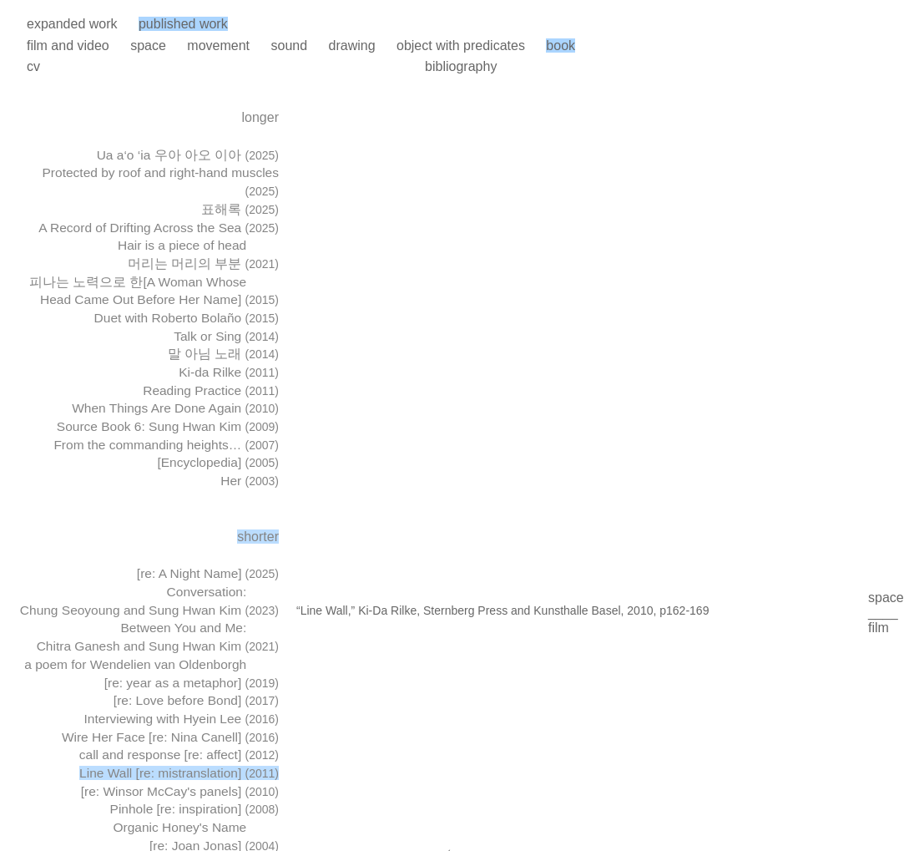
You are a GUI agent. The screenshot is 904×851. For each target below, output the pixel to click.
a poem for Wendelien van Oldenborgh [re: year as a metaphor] (151, 673)
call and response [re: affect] (179, 754)
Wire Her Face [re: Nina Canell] (170, 737)
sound (288, 45)
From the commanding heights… (166, 445)
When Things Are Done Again (175, 408)
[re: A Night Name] (208, 573)
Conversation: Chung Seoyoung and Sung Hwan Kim (149, 601)
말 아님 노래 (223, 354)
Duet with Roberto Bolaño (186, 318)
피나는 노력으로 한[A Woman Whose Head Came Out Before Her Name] (154, 291)
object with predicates (460, 45)
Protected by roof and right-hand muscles (161, 181)
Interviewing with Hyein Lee (181, 719)
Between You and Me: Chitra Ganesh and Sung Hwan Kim (158, 637)
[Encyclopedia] (218, 462)
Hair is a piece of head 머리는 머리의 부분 (198, 254)
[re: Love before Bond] (196, 700)
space (148, 45)
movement (218, 45)
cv (33, 66)
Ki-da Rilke (229, 372)
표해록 (240, 209)
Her (249, 481)
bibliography (461, 66)
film (878, 628)
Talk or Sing (226, 336)
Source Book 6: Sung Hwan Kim (168, 426)
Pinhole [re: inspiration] (194, 809)
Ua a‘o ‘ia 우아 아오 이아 (188, 155)
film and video (68, 45)
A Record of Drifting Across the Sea (158, 227)
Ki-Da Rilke (387, 610)
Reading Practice (211, 390)
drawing (352, 45)
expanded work (72, 24)
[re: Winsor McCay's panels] (180, 791)
